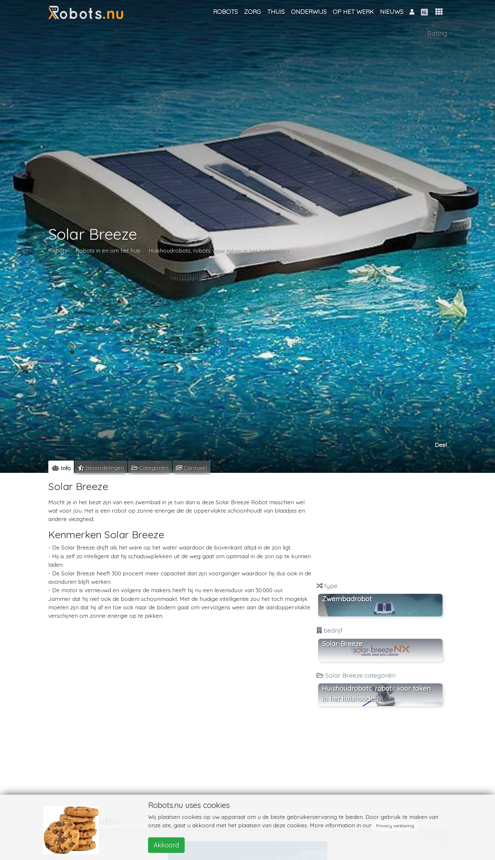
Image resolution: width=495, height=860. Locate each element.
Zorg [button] (252, 12)
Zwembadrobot (347, 598)
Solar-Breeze (342, 643)
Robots (57, 250)
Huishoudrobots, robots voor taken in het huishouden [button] (376, 693)
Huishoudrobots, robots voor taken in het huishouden (218, 250)
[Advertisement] (380, 528)
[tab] (61, 468)
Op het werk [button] (353, 12)
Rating (437, 33)
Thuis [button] (276, 12)
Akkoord (166, 845)
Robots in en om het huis (108, 250)
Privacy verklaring (395, 826)
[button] (439, 11)
